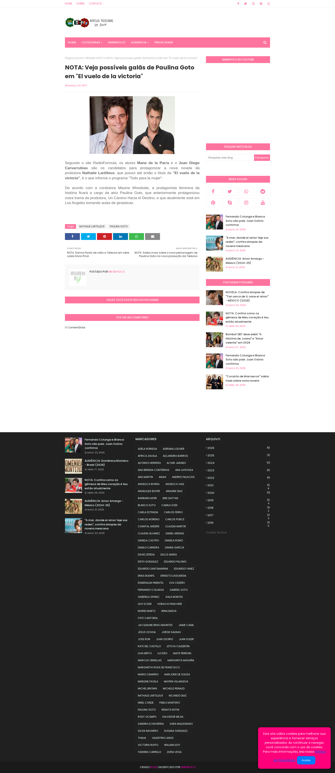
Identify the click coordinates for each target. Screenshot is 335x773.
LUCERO (162, 653)
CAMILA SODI (169, 505)
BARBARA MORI (147, 498)
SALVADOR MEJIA (172, 717)
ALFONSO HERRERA (149, 463)
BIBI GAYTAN (170, 498)
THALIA (142, 738)
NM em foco (116, 271)
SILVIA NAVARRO (148, 731)
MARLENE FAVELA (148, 681)
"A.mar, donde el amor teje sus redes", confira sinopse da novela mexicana (247, 242)
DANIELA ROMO (174, 540)
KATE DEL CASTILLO (149, 646)
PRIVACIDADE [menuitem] (163, 42)
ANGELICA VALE (174, 484)
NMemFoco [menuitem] (116, 42)
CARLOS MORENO (148, 519)
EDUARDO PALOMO (175, 561)
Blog (153, 767)
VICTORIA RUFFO (148, 745)
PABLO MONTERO (169, 702)
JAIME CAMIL (186, 625)
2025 (238, 455)
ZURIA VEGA (174, 752)
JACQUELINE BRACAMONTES (155, 625)
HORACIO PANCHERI (169, 604)
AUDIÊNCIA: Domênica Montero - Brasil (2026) (106, 463)
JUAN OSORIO (164, 639)
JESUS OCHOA (147, 632)
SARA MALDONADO (181, 724)
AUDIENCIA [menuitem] (138, 42)
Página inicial (74, 58)
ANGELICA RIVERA (149, 484)
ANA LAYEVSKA (184, 470)
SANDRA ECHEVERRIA (151, 724)
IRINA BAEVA (168, 611)
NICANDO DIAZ (178, 695)
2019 (238, 500)
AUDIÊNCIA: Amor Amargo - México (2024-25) (245, 261)
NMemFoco (188, 767)
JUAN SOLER (186, 639)
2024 (238, 463)
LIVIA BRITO (145, 653)
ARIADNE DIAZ (174, 491)
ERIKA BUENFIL (146, 576)
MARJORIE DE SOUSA (177, 674)
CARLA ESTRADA (148, 512)
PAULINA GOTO (94, 58)
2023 (238, 470)
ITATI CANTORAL (148, 618)
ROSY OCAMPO (147, 717)
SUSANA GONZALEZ (176, 731)
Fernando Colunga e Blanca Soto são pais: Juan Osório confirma (245, 221)
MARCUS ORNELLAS (150, 660)
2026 (238, 448)
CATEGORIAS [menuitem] (91, 42)
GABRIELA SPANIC (149, 597)
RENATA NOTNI (170, 709)
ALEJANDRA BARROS (175, 456)
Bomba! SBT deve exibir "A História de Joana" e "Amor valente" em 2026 (244, 338)
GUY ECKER (145, 604)
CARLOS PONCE (174, 519)
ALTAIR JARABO (176, 463)
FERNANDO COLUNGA (151, 590)
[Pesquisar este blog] (230, 157)
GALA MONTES (174, 597)
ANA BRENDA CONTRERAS (153, 470)
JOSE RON (144, 639)
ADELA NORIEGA (147, 449)
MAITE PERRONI (182, 653)
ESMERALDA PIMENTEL (151, 583)
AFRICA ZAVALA (147, 456)
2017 (238, 515)
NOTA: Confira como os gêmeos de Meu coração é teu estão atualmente (247, 317)
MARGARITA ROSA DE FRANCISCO (159, 667)
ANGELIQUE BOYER (149, 491)
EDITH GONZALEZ (148, 561)
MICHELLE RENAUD (174, 688)
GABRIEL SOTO (179, 590)
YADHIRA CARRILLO (149, 752)
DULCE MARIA (168, 554)
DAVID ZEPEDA (146, 554)
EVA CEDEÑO (177, 583)
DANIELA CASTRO (148, 540)
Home (68, 3)
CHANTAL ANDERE (148, 526)
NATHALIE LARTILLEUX (91, 226)
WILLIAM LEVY (172, 745)
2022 (238, 478)
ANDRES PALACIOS (183, 477)
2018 (238, 508)
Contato (95, 3)
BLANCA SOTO (147, 505)
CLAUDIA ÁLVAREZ (149, 533)
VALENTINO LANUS (163, 738)
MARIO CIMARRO (148, 674)
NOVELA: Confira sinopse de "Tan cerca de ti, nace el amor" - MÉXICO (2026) (247, 296)
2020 (238, 493)
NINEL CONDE (146, 702)
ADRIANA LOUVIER (173, 449)
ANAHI (162, 477)
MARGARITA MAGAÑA (181, 660)
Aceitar (306, 760)
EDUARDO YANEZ (184, 568)
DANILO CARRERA (148, 547)
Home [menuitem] (72, 42)
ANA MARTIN (145, 477)
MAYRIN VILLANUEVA (176, 681)
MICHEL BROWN (147, 688)
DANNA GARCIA (174, 547)
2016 (238, 523)
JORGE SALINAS (171, 632)
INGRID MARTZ (147, 611)
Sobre (80, 3)
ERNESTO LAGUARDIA (173, 576)
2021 (238, 485)
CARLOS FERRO (173, 512)
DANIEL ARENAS (175, 533)
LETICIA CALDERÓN (178, 646)
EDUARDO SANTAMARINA (153, 568)
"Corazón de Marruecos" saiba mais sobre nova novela (247, 378)
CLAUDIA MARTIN (175, 526)
